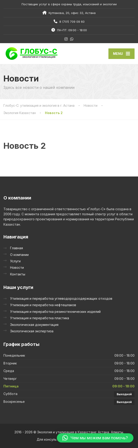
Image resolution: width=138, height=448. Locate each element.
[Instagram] (66, 39)
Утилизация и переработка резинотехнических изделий (55, 312)
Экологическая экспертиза (31, 331)
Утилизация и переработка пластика (39, 318)
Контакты (17, 274)
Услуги (15, 261)
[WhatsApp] (71, 39)
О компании (19, 255)
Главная (16, 248)
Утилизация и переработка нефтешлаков (43, 305)
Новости (17, 267)
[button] (95, 437)
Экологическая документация (34, 325)
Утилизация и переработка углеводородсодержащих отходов (61, 298)
